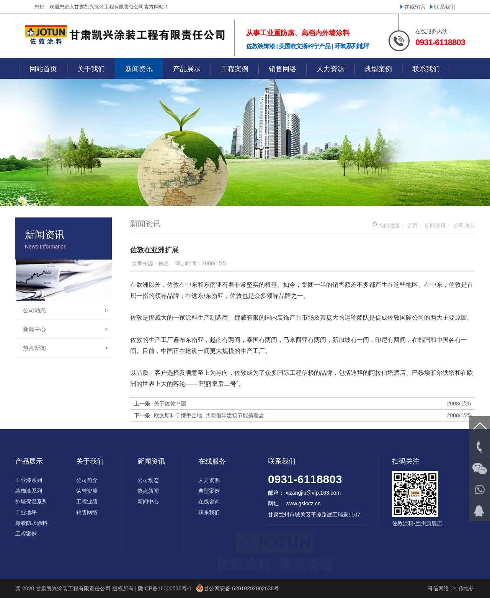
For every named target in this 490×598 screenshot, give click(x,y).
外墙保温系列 (31, 501)
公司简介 (87, 480)
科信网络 (438, 588)
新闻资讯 (435, 225)
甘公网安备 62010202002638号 (241, 588)
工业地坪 (26, 512)
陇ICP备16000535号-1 (164, 588)
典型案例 (209, 491)
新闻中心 (65, 329)
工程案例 (26, 534)
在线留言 (415, 7)
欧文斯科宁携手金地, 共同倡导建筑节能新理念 (209, 415)
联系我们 (445, 7)
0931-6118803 (305, 479)
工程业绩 (87, 501)
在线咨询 (209, 501)
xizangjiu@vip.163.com (313, 493)
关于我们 (90, 461)
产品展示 (29, 461)
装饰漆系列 (28, 491)
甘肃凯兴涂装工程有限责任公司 (73, 588)
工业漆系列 (28, 480)
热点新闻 (65, 348)
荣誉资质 (87, 491)
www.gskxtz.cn (303, 503)
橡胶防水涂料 (31, 523)
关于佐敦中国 (170, 403)
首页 (412, 225)
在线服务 (212, 461)
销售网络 (87, 512)
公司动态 (65, 310)
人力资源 (209, 480)
